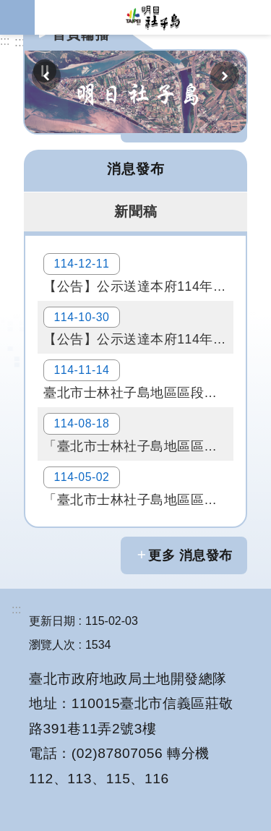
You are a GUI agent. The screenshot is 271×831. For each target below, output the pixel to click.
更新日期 (52, 621)
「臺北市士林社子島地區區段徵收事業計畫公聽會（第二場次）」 (138, 486)
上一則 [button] (46, 75)
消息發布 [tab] (136, 168)
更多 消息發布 (190, 555)
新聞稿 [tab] (136, 211)
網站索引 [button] (17, 17)
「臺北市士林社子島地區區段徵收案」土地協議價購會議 (138, 433)
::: (4, 41)
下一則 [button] (224, 75)
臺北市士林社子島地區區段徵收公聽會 (138, 379)
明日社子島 (153, 17)
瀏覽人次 (52, 645)
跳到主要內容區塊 (7, 7)
